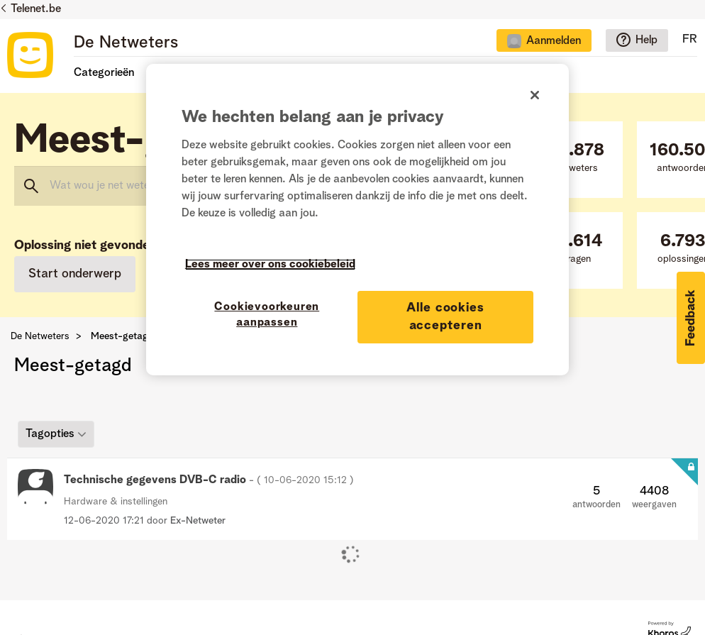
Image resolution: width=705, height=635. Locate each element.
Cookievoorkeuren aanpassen (266, 315)
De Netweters (126, 43)
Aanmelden (553, 41)
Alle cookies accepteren (445, 317)
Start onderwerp (74, 273)
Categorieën (104, 73)
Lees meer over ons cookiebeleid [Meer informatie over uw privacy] (270, 264)
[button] (691, 318)
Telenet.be (36, 9)
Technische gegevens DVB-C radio (209, 480)
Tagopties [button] (50, 433)
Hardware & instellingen (115, 502)
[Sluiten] (534, 95)
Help (646, 40)
